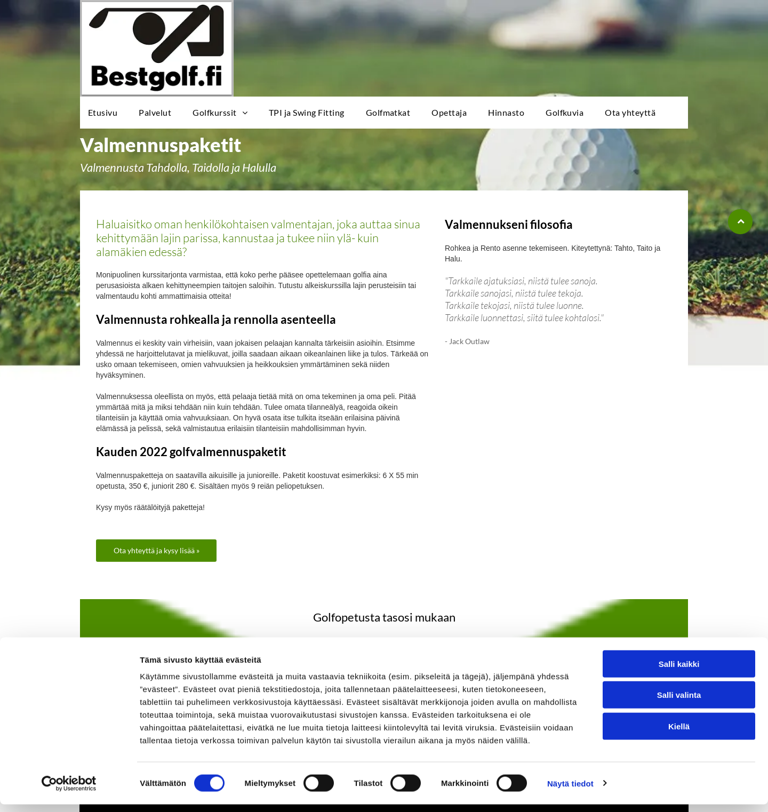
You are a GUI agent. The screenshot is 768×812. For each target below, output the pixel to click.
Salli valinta (679, 702)
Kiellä (679, 733)
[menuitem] (105, 113)
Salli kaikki (679, 671)
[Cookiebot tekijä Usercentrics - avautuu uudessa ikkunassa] (69, 791)
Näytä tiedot (570, 790)
